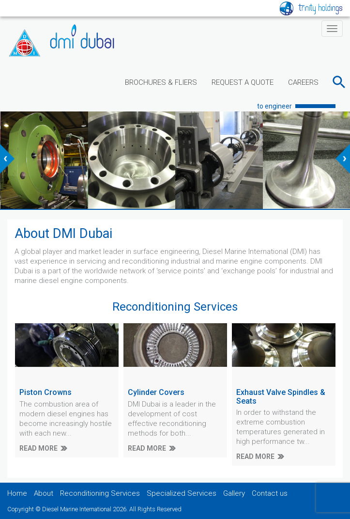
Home (17, 493)
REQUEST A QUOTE (243, 82)
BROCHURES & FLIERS (161, 82)
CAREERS (303, 82)
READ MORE (38, 448)
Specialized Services (181, 493)
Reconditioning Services (100, 493)
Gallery (234, 493)
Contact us (270, 493)
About (43, 493)
